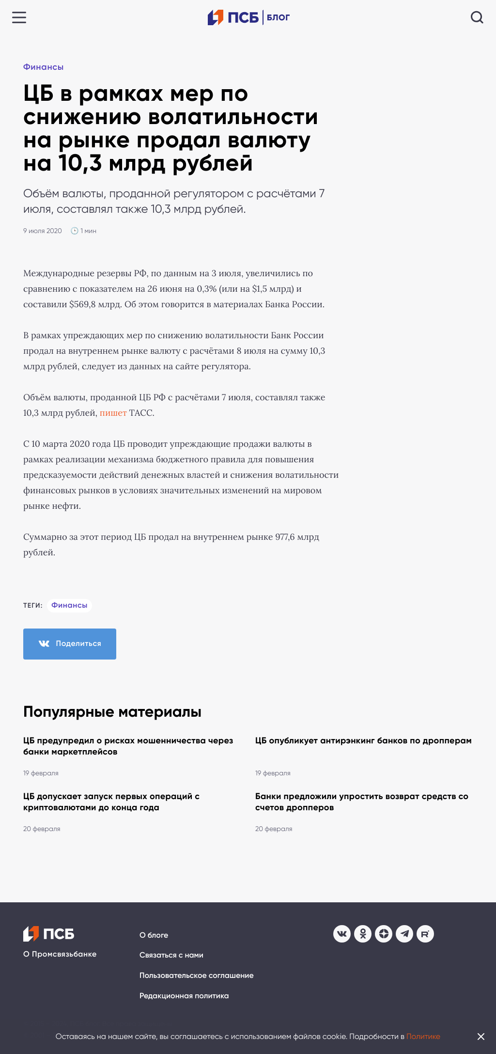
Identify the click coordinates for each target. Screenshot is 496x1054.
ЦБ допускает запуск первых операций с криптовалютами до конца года (111, 802)
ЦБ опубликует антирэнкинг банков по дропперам (363, 740)
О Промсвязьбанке (60, 954)
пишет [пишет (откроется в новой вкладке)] (113, 413)
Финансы (43, 67)
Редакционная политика (184, 996)
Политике (423, 1036)
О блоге (154, 935)
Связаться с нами (171, 955)
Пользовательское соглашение (197, 975)
